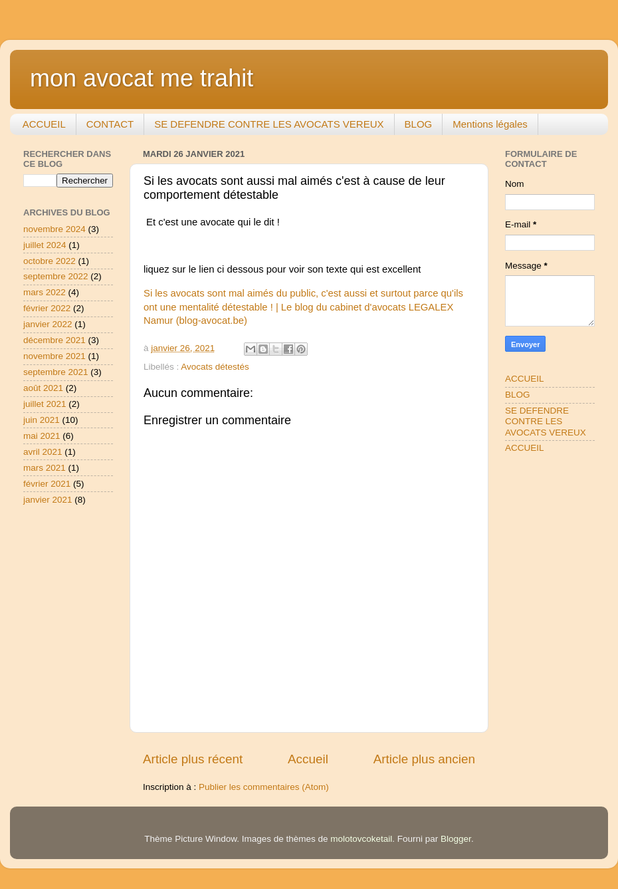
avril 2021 (42, 452)
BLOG (419, 124)
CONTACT (110, 124)
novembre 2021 (54, 356)
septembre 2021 (55, 372)
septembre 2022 (55, 276)
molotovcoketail (361, 839)
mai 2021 (41, 436)
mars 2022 (44, 292)
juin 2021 (41, 420)
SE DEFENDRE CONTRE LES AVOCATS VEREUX (268, 124)
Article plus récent (193, 759)
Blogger (456, 839)
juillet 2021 (44, 404)
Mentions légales (490, 124)
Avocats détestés (215, 367)
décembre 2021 (54, 340)
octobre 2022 (49, 261)
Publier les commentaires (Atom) (264, 787)
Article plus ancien (424, 759)
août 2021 (43, 388)
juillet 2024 (44, 245)
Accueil (308, 759)
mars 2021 (44, 468)
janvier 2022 (47, 324)
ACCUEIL (44, 124)
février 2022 (46, 308)
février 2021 (46, 484)
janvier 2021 (47, 500)
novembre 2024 (54, 229)
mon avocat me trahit (141, 78)
